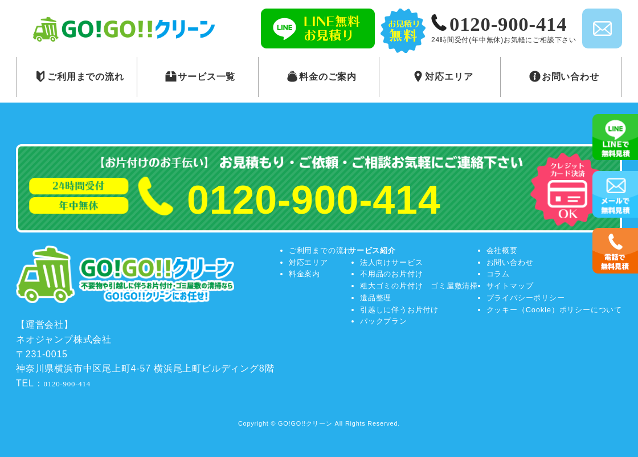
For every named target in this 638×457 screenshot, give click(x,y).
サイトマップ (510, 285)
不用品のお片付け (391, 274)
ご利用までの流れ (320, 250)
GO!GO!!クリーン (305, 423)
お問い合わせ (510, 262)
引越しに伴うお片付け (399, 309)
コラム (498, 274)
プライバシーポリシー (525, 297)
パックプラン (383, 321)
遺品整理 (375, 297)
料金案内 (304, 274)
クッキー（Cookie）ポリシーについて (554, 309)
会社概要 (502, 250)
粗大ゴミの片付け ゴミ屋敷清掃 (419, 285)
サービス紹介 (372, 250)
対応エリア (308, 262)
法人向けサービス (391, 262)
